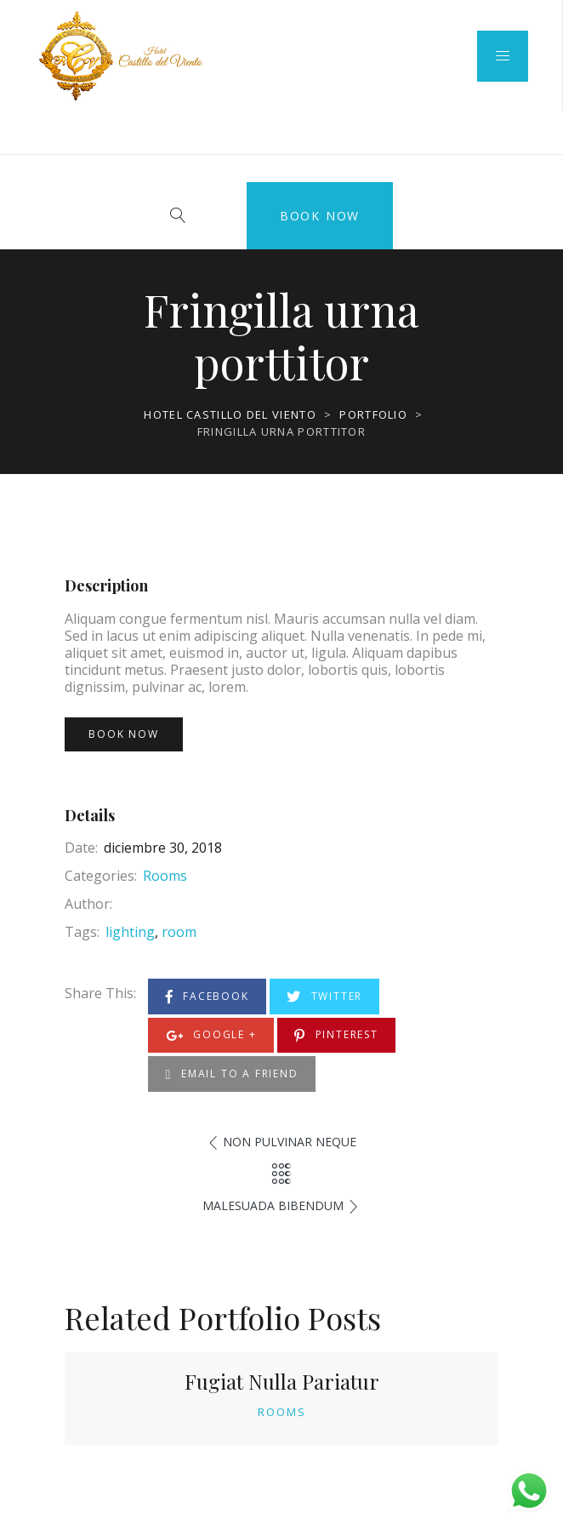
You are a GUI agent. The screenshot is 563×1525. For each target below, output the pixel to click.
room (179, 931)
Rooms (165, 875)
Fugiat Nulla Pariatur (282, 1381)
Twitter (324, 997)
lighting (130, 931)
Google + (211, 1035)
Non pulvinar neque (289, 1142)
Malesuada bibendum (273, 1205)
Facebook (207, 997)
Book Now (320, 216)
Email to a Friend (232, 1074)
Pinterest (336, 1035)
